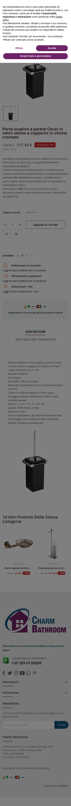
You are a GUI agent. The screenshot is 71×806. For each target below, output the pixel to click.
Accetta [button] (52, 48)
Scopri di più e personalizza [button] (35, 56)
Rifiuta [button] (19, 48)
